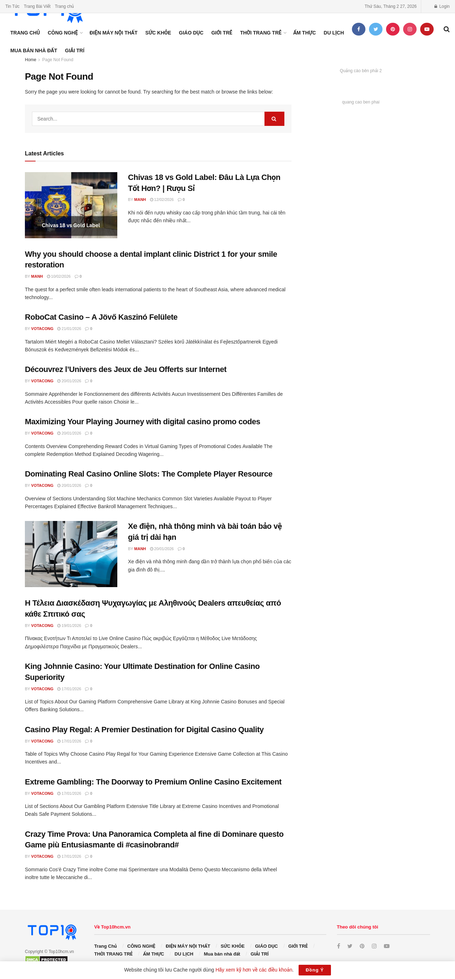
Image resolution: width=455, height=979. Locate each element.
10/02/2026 (59, 276)
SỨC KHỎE (158, 33)
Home (30, 59)
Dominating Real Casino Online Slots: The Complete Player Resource (148, 473)
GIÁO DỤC (191, 33)
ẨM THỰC (304, 33)
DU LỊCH (334, 33)
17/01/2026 (69, 689)
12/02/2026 (162, 199)
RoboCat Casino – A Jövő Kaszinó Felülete (101, 317)
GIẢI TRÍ (75, 50)
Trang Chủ (25, 33)
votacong (42, 328)
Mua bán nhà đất (33, 50)
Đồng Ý (315, 970)
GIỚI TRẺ (221, 33)
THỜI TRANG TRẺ (260, 33)
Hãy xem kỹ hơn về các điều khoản (253, 970)
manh (140, 199)
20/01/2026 (69, 381)
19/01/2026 (69, 625)
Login (442, 6)
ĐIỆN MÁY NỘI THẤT (114, 33)
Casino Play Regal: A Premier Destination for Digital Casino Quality (144, 729)
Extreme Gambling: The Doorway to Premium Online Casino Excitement (153, 781)
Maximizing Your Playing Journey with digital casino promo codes (142, 421)
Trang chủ (64, 6)
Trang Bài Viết (37, 6)
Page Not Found (57, 59)
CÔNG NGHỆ (63, 33)
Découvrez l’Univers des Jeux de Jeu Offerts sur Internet (125, 369)
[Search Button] (274, 119)
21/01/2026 (69, 328)
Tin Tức (12, 6)
